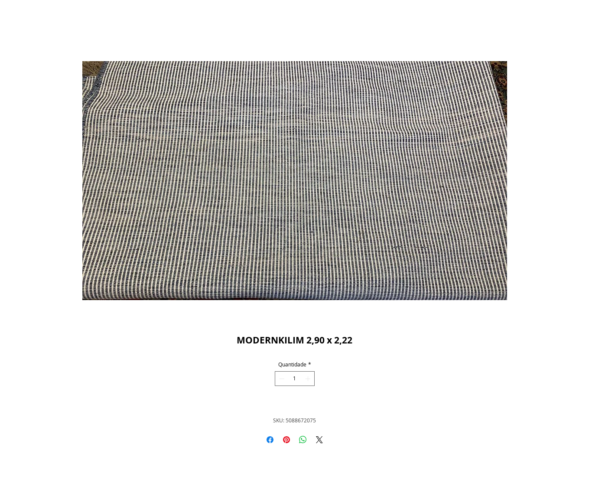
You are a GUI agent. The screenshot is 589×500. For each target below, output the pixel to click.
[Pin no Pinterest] (286, 440)
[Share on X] (319, 440)
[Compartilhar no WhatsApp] (303, 440)
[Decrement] (281, 379)
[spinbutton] (295, 379)
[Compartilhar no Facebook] (270, 440)
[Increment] (308, 379)
